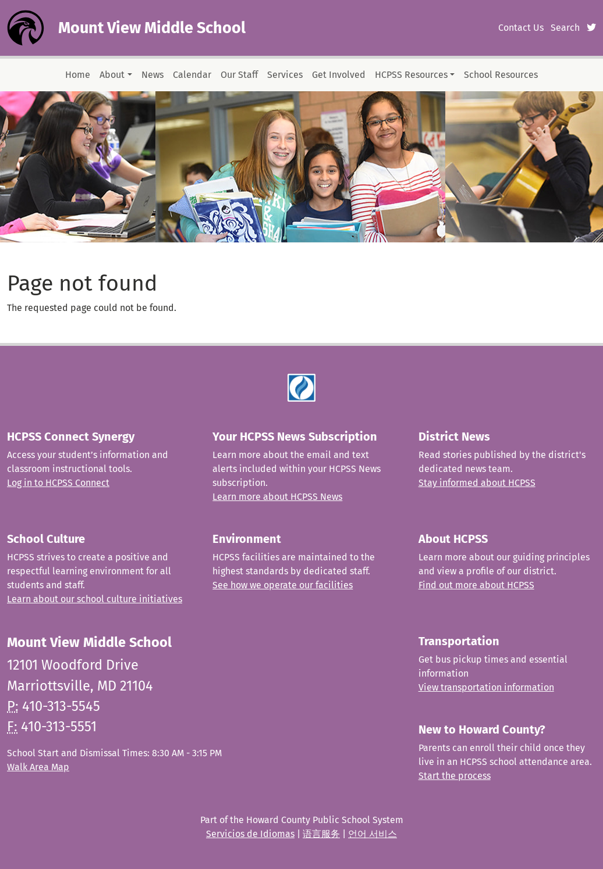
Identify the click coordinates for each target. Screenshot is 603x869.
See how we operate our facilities (282, 585)
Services (285, 74)
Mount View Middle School (152, 28)
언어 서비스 (372, 833)
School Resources (501, 74)
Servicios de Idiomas (250, 833)
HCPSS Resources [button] (411, 74)
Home (77, 74)
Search (565, 27)
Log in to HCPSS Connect (58, 482)
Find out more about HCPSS (476, 585)
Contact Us (521, 27)
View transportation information (486, 687)
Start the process (454, 775)
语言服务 (321, 833)
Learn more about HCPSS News (277, 496)
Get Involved (339, 74)
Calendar (192, 74)
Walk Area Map (38, 767)
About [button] (112, 74)
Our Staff (239, 74)
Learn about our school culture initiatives (94, 599)
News (152, 74)
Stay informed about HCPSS (476, 482)
